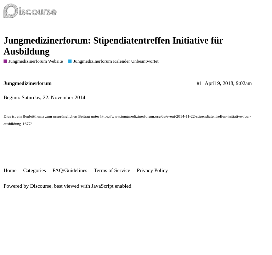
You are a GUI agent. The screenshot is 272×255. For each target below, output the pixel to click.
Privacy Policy (152, 170)
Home (10, 170)
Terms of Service (112, 170)
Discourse (40, 186)
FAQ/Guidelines (69, 170)
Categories (34, 170)
